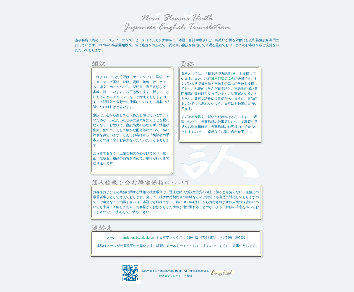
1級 (233, 74)
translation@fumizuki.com (138, 237)
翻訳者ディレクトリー (173, 275)
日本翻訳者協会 (222, 79)
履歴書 (196, 117)
